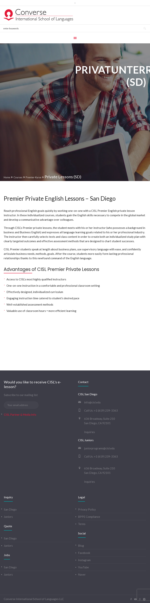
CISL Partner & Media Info (20, 414)
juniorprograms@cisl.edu (99, 448)
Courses (18, 177)
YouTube (83, 567)
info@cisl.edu (92, 402)
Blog (81, 545)
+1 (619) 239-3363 (106, 410)
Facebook (84, 552)
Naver (82, 574)
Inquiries (89, 432)
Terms (81, 524)
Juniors (8, 516)
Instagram (84, 560)
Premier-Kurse (33, 177)
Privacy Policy (87, 509)
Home (7, 177)
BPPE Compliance (89, 516)
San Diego (10, 509)
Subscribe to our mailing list (21, 395)
